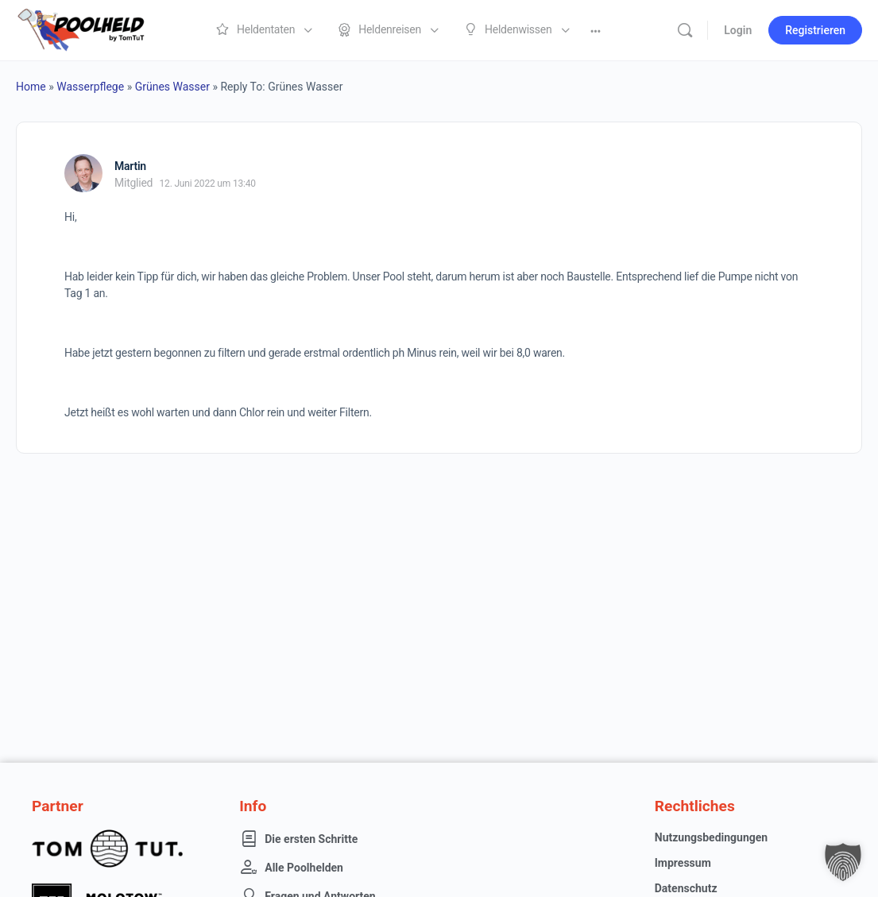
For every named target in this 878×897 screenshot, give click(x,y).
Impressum (683, 862)
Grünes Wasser (172, 86)
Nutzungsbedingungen (711, 837)
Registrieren (815, 30)
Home (31, 86)
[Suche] (685, 30)
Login (738, 30)
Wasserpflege (90, 86)
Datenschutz (686, 888)
